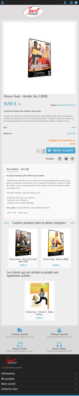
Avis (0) (25, 169)
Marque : (54, 105)
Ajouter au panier (61, 150)
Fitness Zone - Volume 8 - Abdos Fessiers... (39, 313)
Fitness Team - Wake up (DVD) (55, 259)
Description (12, 169)
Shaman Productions (66, 105)
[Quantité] (39, 151)
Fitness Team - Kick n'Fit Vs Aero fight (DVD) (23, 260)
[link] (59, 158)
